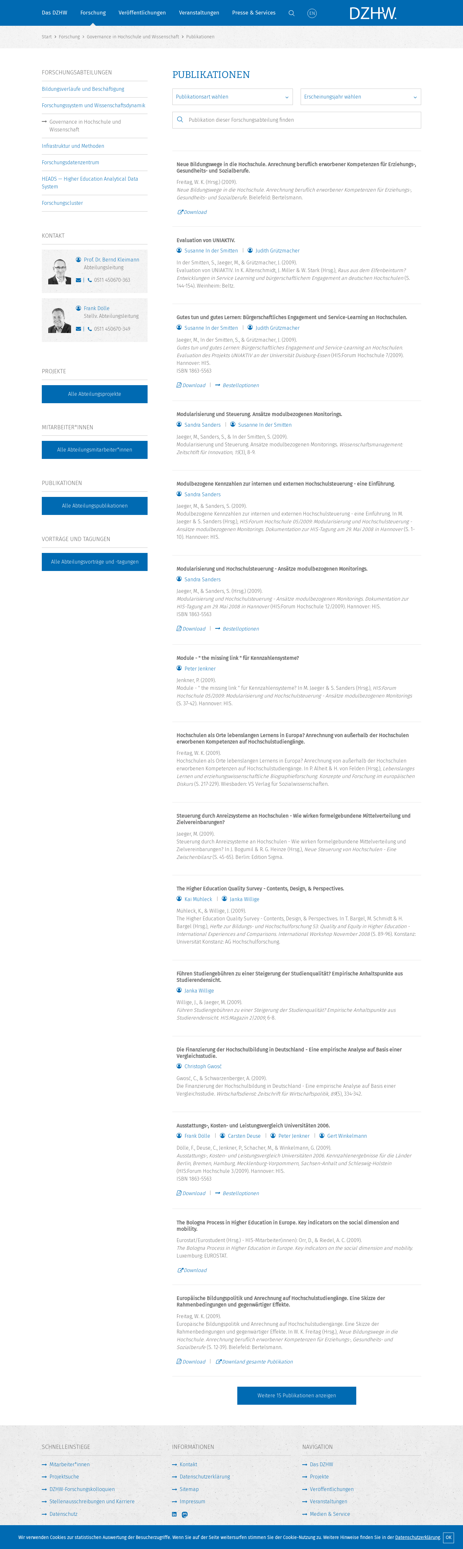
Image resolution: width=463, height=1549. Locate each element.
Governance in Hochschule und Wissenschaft (85, 126)
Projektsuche (64, 1477)
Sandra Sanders (203, 425)
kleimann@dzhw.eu (80, 281)
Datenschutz (63, 1514)
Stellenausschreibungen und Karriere (92, 1501)
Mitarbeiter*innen (70, 1464)
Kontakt (188, 1464)
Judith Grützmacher (278, 251)
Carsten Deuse (244, 1136)
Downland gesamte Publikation (257, 1362)
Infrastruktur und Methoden (73, 146)
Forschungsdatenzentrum (70, 162)
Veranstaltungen (199, 12)
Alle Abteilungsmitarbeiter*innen (94, 450)
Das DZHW (54, 12)
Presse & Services (254, 12)
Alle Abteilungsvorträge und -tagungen (95, 562)
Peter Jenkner (200, 669)
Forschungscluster (62, 203)
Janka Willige (244, 899)
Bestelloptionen (240, 385)
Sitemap (189, 1489)
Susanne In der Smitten (211, 251)
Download (195, 212)
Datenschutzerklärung (417, 1537)
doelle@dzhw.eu (80, 330)
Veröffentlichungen (142, 12)
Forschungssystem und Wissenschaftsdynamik (93, 105)
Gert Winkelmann (347, 1136)
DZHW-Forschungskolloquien (82, 1489)
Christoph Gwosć (203, 1066)
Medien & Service (330, 1514)
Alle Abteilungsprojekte (94, 394)
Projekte (319, 1477)
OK (448, 1537)
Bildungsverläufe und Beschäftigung (83, 89)
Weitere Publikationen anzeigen (297, 1395)
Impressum (192, 1501)
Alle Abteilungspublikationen (95, 506)
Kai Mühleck (198, 899)
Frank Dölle (197, 1136)
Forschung (93, 12)
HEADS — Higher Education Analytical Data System (90, 183)
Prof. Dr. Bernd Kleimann (112, 264)
